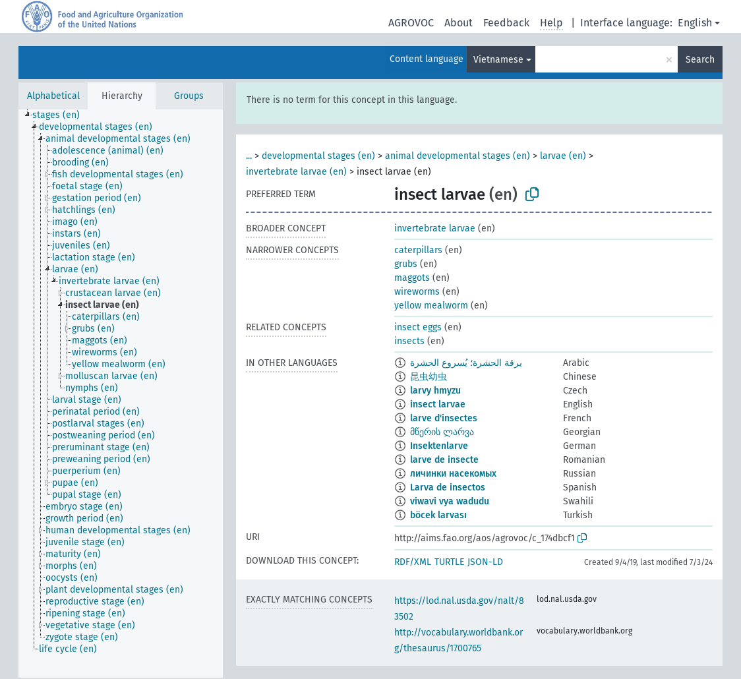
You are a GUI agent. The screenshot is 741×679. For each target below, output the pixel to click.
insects (409, 341)
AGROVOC (411, 22)
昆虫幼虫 (428, 376)
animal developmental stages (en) (457, 156)
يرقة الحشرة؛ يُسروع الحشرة (466, 363)
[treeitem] (62, 115)
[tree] (120, 393)
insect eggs (418, 327)
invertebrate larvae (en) (296, 171)
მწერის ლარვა (442, 432)
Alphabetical (53, 96)
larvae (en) (563, 156)
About (458, 22)
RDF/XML (412, 562)
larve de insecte (444, 459)
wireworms (417, 291)
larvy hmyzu (435, 390)
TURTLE (449, 562)
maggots (412, 277)
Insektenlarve (439, 446)
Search (700, 59)
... (249, 156)
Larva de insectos (447, 487)
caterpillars (418, 250)
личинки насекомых (453, 473)
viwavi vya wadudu (449, 501)
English (695, 22)
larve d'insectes (443, 418)
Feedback (506, 22)
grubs (405, 264)
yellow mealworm (431, 305)
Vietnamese (498, 59)
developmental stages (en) (318, 156)
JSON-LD (485, 562)
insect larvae (437, 404)
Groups (189, 96)
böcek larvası (438, 515)
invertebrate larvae (434, 228)
